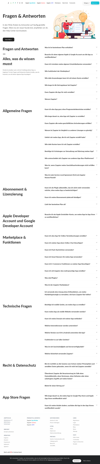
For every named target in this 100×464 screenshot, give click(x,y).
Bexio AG (52, 443)
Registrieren (95, 3)
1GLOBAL (52, 445)
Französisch (7, 442)
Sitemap (75, 431)
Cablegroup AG (54, 441)
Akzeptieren (77, 460)
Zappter (32, 420)
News (74, 429)
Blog (74, 427)
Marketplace (58, 3)
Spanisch (6, 446)
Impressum (53, 430)
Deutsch (6, 440)
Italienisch (6, 444)
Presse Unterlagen (54, 422)
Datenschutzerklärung (55, 433)
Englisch (6, 437)
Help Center (65, 3)
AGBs (51, 428)
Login (74, 422)
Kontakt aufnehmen (9, 431)
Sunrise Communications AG (57, 439)
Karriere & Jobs (54, 420)
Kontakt (75, 444)
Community (72, 3)
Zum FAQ (8, 39)
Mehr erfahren (86, 460)
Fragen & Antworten (78, 441)
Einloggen (86, 3)
